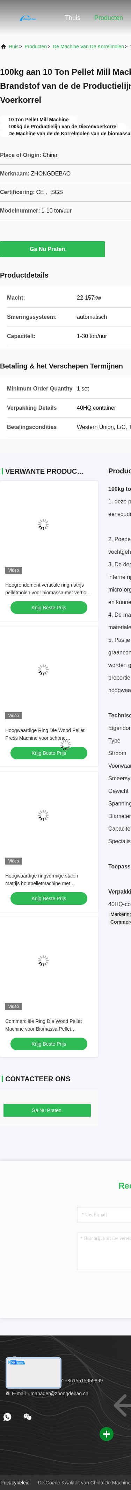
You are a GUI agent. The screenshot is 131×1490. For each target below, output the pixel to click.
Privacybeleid (14, 1482)
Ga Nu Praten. (52, 248)
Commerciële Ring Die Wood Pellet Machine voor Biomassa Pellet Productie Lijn (43, 1028)
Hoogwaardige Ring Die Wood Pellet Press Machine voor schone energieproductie (45, 738)
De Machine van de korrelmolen (88, 46)
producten (35, 46)
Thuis (72, 17)
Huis (14, 46)
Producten (108, 17)
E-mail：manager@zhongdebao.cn (46, 1393)
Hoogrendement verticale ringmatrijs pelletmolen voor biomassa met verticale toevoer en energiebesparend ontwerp (49, 592)
